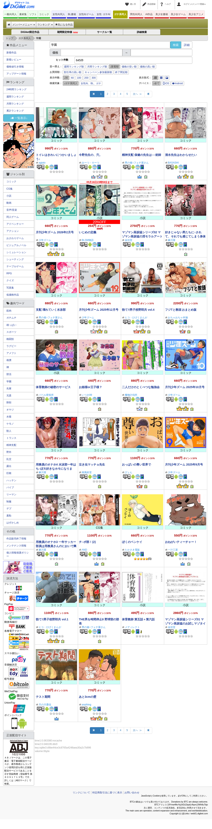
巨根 (8, 473)
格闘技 (10, 339)
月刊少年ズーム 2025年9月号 (184, 464)
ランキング (45, 24)
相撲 (8, 360)
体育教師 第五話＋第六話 (138, 619)
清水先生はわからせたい (181, 154)
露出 (8, 466)
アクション (12, 231)
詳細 (187, 45)
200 (86, 77)
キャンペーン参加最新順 (98, 72)
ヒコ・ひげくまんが (136, 317)
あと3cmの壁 (87, 696)
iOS (166, 83)
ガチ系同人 (120, 14)
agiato (42, 162)
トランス (11, 438)
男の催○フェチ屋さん (137, 162)
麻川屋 (171, 240)
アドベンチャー (15, 224)
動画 (8, 202)
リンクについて (81, 792)
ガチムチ (11, 317)
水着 (8, 416)
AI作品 (149, 14)
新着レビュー (13, 59)
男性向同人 (136, 14)
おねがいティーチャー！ (181, 542)
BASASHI (173, 162)
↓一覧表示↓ (19, 118)
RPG (9, 273)
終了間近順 (121, 72)
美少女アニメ (196, 14)
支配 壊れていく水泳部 (51, 309)
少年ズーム (45, 240)
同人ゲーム (12, 216)
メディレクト (132, 627)
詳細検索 (142, 32)
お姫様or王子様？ (90, 387)
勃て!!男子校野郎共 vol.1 (52, 619)
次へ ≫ (137, 94)
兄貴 (8, 395)
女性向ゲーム (86, 14)
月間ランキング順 (97, 66)
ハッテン (11, 480)
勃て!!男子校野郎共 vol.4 (138, 309)
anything (86, 704)
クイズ (10, 280)
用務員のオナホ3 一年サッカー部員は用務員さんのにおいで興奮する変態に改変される (56, 546)
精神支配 (11, 445)
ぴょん (128, 472)
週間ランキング (15, 96)
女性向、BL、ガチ (91, 83)
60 (72, 77)
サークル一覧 (104, 32)
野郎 (8, 402)
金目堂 (128, 240)
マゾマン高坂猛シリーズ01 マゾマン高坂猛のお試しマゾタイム (185, 623)
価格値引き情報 (15, 66)
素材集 (23, 14)
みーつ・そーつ (90, 162)
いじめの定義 (87, 232)
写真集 (10, 287)
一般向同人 (10, 14)
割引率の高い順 (72, 72)
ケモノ (10, 423)
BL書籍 (72, 14)
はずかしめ (12, 522)
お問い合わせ (131, 792)
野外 (8, 452)
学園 (8, 381)
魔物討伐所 (131, 394)
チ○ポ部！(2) (87, 542)
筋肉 (8, 310)
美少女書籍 (161, 14)
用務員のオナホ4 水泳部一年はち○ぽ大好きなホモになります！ (56, 468)
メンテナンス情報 (16, 545)
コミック (44, 14)
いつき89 (87, 394)
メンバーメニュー (23, 24)
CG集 (9, 188)
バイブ (10, 487)
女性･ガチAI (103, 14)
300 (94, 77)
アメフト (11, 353)
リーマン (11, 494)
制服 (8, 501)
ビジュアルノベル (16, 245)
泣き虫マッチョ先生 (92, 464)
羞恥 (8, 515)
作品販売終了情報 (16, 538)
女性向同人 (59, 14)
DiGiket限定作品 (30, 32)
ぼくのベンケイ (132, 542)
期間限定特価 (67, 32)
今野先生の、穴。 (90, 154)
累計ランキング (15, 110)
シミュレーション (16, 252)
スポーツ (11, 332)
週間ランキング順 (74, 66)
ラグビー (11, 346)
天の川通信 (45, 704)
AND (84, 549)
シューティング (15, 259)
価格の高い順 (147, 66)
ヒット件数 (62, 59)
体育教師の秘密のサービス (53, 387)
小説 (8, 195)
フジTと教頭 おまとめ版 (180, 309)
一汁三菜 (173, 549)
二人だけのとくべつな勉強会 (141, 387)
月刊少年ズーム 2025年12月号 (98, 309)
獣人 (8, 431)
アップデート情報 (16, 73)
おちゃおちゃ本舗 (178, 317)
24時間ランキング (16, 89)
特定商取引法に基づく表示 (107, 792)
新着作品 (11, 52)
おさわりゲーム (15, 238)
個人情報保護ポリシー (17, 554)
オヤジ (10, 409)
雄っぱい (11, 325)
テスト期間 (43, 696)
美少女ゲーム (178, 14)
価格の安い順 (129, 66)
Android (177, 83)
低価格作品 (12, 294)
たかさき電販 (132, 549)
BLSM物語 (88, 240)
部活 (8, 374)
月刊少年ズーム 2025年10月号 (185, 387)
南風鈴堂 (87, 472)
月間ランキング (15, 103)
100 (79, 77)
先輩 (8, 388)
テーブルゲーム (15, 266)
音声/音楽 (11, 209)
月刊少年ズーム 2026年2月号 (55, 232)
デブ (8, 508)
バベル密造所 (46, 394)
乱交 (8, 459)
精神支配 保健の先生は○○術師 (141, 154)
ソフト (33, 14)
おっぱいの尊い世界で (136, 464)
